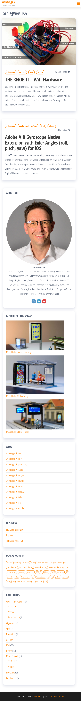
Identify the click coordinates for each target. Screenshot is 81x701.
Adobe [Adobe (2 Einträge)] (33, 562)
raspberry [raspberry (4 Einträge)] (65, 577)
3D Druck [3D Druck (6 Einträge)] (9, 562)
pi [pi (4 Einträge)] (48, 577)
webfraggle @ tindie (14, 497)
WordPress (38, 696)
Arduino (22, 72)
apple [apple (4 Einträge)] (8, 567)
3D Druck (11, 661)
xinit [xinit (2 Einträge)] (41, 581)
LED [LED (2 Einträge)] (67, 572)
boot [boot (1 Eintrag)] (30, 567)
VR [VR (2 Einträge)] (33, 581)
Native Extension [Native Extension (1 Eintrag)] (41, 577)
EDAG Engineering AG (15, 529)
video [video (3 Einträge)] (29, 581)
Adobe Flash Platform (28, 126)
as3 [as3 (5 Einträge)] (20, 567)
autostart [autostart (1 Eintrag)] (25, 567)
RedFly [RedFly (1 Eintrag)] (9, 581)
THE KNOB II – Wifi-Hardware (33, 79)
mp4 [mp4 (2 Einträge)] (33, 577)
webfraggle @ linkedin (15, 480)
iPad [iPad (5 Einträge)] (41, 572)
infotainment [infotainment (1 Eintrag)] (30, 572)
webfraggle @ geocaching (16, 464)
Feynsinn (9, 535)
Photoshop (10, 672)
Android (11, 612)
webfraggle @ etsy (13, 453)
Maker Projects (12, 656)
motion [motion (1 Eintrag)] (17, 577)
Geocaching (10, 639)
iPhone (40, 72)
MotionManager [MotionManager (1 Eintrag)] (25, 577)
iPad (31, 72)
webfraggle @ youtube (15, 508)
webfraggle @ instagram (15, 475)
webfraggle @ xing (13, 502)
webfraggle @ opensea (15, 486)
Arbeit (8, 628)
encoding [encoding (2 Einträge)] (61, 567)
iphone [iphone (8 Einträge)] (46, 572)
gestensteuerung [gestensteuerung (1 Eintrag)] (11, 572)
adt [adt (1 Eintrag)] (51, 562)
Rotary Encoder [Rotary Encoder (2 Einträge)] (21, 581)
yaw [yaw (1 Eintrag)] (46, 581)
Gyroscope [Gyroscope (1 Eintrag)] (21, 572)
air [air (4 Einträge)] (55, 562)
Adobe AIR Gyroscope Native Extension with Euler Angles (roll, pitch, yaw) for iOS (36, 143)
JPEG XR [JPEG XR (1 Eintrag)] (53, 572)
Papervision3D (14, 617)
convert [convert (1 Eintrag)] (44, 567)
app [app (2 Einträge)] (65, 562)
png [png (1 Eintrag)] (52, 577)
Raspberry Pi (11, 678)
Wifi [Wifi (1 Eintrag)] (37, 581)
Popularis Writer (57, 696)
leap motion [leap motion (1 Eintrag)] (60, 572)
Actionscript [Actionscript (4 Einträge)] (26, 562)
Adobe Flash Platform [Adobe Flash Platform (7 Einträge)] (43, 562)
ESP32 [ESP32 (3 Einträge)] (67, 567)
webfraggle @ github (14, 469)
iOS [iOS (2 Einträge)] (37, 572)
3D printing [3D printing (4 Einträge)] (17, 562)
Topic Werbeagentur (14, 540)
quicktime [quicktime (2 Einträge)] (57, 577)
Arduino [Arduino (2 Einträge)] (14, 567)
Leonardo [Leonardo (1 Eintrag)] (10, 577)
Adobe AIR (10, 72)
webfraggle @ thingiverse (16, 491)
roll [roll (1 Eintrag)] (14, 581)
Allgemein (10, 623)
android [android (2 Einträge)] (60, 562)
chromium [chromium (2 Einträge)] (37, 567)
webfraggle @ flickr (14, 458)
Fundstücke (11, 634)
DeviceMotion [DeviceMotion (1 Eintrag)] (52, 567)
